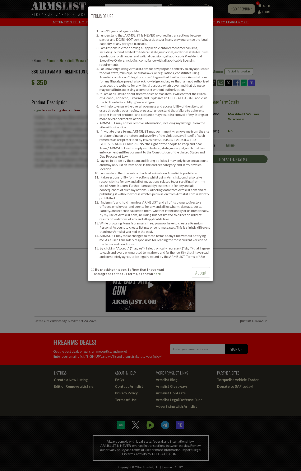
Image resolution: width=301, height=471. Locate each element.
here (157, 274)
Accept (201, 272)
